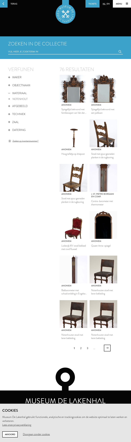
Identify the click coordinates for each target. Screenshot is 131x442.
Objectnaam (19, 85)
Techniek (17, 114)
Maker (14, 77)
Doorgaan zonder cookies (36, 434)
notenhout (18, 99)
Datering (17, 130)
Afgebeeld (18, 106)
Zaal (13, 122)
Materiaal (17, 93)
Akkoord (10, 434)
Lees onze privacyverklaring (16, 425)
